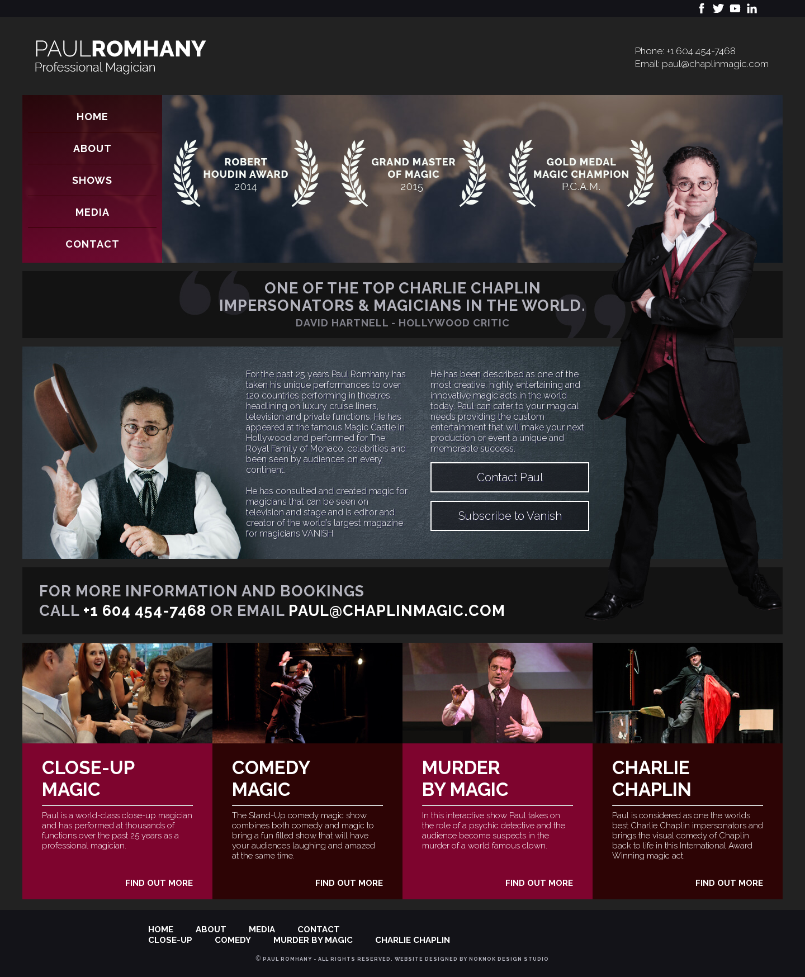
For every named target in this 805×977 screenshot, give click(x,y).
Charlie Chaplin (652, 778)
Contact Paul (510, 477)
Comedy (233, 940)
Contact (92, 244)
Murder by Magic (465, 778)
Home (92, 116)
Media (92, 212)
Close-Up (170, 940)
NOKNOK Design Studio (509, 959)
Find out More (159, 883)
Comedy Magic (271, 778)
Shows (92, 180)
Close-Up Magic (88, 778)
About (92, 148)
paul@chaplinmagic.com (715, 63)
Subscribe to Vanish (510, 516)
